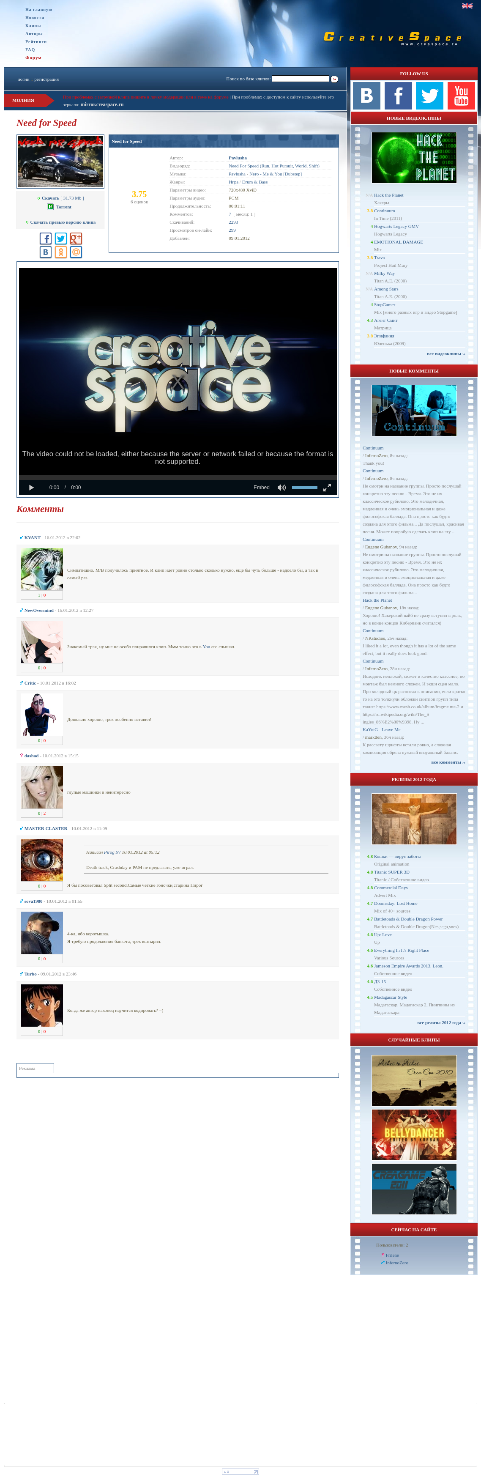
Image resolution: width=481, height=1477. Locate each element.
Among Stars (386, 288)
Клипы (33, 25)
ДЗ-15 (380, 981)
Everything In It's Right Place (401, 950)
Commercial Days (391, 887)
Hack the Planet (389, 194)
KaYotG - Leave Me (382, 729)
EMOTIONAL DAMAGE (398, 241)
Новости (34, 17)
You (206, 646)
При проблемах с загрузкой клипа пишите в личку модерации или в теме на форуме (146, 96)
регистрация (46, 79)
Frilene (392, 1255)
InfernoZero (376, 455)
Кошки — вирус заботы (397, 856)
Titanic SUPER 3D (392, 871)
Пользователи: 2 (392, 1244)
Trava (379, 257)
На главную (38, 9)
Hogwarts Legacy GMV (396, 226)
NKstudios (375, 638)
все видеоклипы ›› (446, 353)
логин (23, 79)
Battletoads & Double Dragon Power (408, 918)
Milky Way (384, 273)
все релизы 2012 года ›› (441, 1022)
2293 (233, 222)
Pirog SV (112, 852)
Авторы (34, 33)
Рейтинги (36, 41)
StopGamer (384, 304)
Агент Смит (386, 320)
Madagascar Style (390, 997)
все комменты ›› (448, 762)
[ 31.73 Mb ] (60, 197)
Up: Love (383, 934)
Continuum (384, 210)
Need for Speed (127, 141)
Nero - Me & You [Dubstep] (275, 173)
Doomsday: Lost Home (396, 903)
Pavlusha (237, 173)
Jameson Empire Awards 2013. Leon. (408, 965)
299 (232, 230)
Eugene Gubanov (381, 546)
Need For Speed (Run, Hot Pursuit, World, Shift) (274, 165)
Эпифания (384, 335)
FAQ (30, 49)
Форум (33, 57)
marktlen (373, 737)
